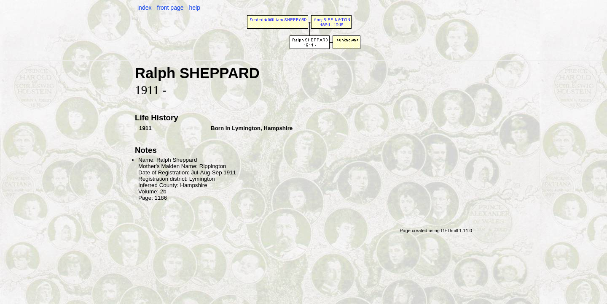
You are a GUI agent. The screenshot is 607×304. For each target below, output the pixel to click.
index (144, 7)
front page (170, 7)
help (194, 7)
